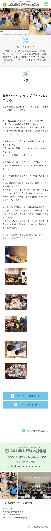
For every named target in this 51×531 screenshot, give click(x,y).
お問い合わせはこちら (37, 431)
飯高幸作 (12, 120)
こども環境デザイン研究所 (17, 503)
